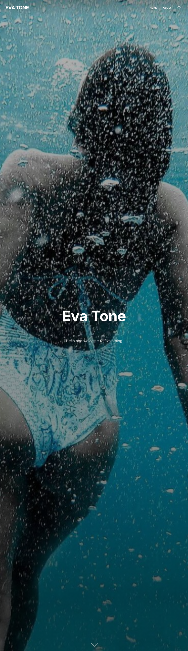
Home (153, 8)
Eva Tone (17, 8)
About (167, 8)
